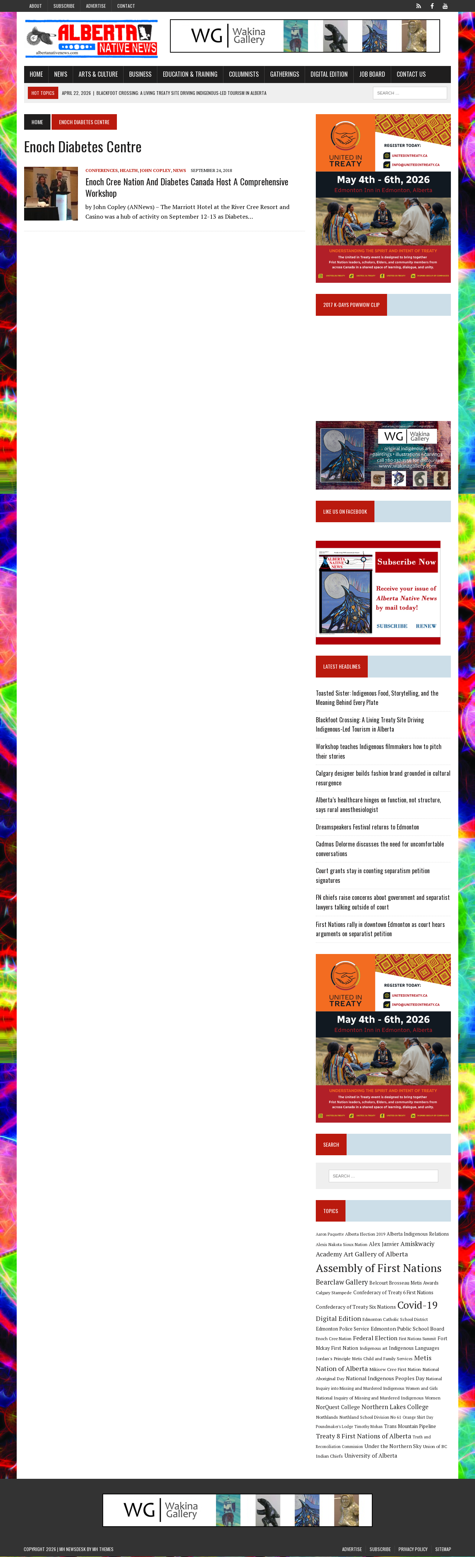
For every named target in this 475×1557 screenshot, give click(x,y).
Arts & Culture (97, 74)
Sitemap (443, 1550)
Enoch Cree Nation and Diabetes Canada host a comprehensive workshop (186, 187)
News (60, 74)
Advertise (96, 6)
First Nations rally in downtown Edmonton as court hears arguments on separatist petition (380, 929)
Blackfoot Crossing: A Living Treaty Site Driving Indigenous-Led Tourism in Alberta (370, 725)
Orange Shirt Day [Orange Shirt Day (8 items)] (418, 1417)
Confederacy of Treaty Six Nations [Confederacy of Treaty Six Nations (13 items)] (356, 1307)
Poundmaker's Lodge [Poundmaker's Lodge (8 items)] (334, 1427)
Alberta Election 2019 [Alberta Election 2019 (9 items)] (365, 1235)
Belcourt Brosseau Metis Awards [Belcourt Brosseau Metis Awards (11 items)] (404, 1283)
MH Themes (103, 1550)
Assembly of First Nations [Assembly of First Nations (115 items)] (379, 1268)
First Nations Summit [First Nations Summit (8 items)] (417, 1339)
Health (128, 170)
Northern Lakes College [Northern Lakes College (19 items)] (395, 1408)
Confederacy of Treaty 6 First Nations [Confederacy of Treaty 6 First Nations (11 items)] (393, 1293)
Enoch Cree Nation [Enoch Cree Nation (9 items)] (333, 1339)
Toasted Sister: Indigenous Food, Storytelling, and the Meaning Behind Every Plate (377, 698)
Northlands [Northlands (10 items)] (327, 1417)
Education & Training (190, 74)
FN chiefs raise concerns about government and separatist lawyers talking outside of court (383, 902)
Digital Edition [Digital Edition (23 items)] (338, 1319)
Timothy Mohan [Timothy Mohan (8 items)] (368, 1427)
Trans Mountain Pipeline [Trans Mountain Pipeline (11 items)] (410, 1427)
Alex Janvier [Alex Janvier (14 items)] (384, 1244)
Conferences (101, 170)
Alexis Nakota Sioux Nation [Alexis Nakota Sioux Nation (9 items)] (341, 1245)
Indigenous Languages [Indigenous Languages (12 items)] (414, 1348)
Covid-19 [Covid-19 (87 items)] (417, 1305)
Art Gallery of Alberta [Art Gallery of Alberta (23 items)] (376, 1254)
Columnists (243, 74)
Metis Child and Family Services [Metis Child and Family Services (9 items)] (382, 1359)
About (35, 6)
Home (35, 74)
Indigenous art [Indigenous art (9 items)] (373, 1348)
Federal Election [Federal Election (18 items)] (375, 1338)
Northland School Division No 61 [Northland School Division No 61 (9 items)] (370, 1417)
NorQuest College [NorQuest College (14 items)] (338, 1407)
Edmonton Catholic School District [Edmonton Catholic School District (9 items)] (395, 1320)
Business (140, 74)
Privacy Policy (413, 1550)
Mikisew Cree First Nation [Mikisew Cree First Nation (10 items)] (395, 1369)
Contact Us (410, 74)
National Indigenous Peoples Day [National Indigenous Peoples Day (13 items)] (385, 1378)
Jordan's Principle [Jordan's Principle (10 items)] (333, 1359)
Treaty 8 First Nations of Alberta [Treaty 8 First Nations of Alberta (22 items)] (363, 1436)
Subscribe (64, 6)
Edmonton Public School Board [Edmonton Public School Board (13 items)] (407, 1329)
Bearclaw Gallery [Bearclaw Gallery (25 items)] (342, 1282)
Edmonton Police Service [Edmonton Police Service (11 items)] (342, 1329)
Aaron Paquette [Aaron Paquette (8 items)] (330, 1235)
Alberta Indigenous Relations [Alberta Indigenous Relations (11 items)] (418, 1235)
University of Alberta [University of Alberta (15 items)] (370, 1456)
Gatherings (284, 74)
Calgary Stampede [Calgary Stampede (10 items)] (334, 1293)
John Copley (155, 170)
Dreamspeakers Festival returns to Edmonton (367, 827)
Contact (126, 6)
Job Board (372, 74)
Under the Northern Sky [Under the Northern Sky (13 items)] (393, 1446)
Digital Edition (328, 74)
